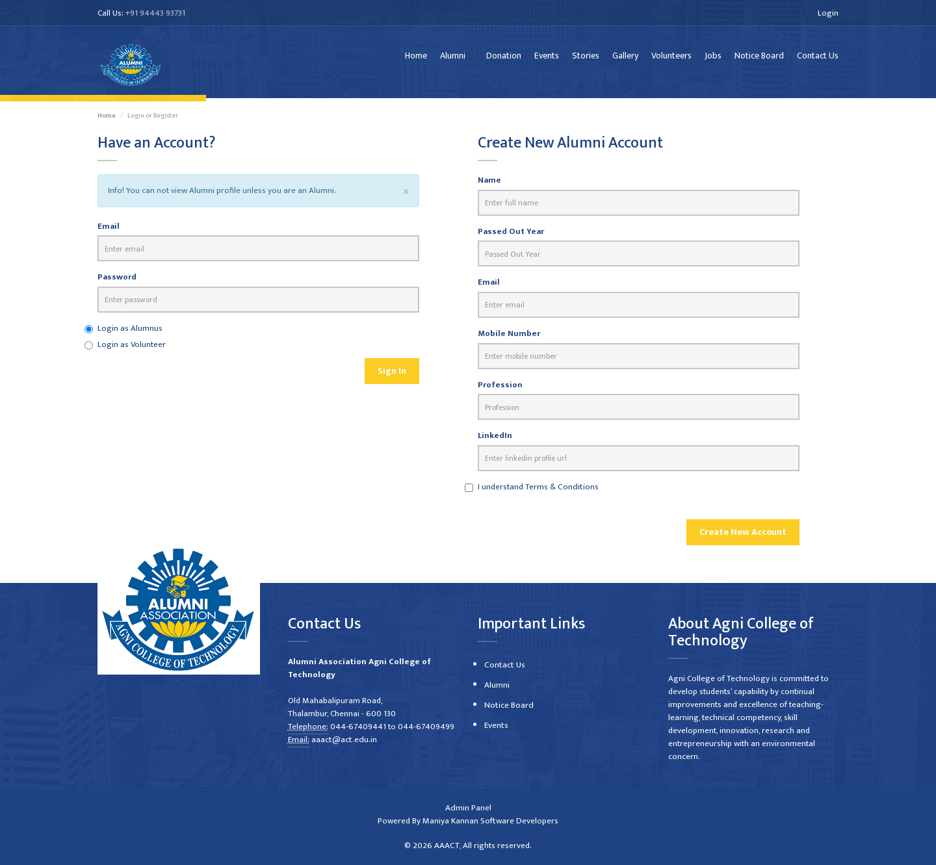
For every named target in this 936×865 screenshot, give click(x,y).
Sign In (392, 376)
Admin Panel (468, 808)
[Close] (406, 197)
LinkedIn (495, 441)
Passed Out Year (511, 237)
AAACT (447, 846)
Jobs (713, 58)
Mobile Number (509, 339)
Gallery (625, 58)
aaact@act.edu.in (343, 740)
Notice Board (759, 58)
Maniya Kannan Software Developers (490, 821)
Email (109, 232)
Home (416, 58)
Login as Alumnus (130, 334)
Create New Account (742, 537)
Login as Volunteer (132, 350)
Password (117, 283)
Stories (585, 58)
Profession (500, 390)
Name (489, 186)
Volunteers (671, 58)
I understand (537, 492)
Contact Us (817, 58)
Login (828, 13)
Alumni (452, 58)
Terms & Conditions (561, 492)
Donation (503, 58)
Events (546, 58)
